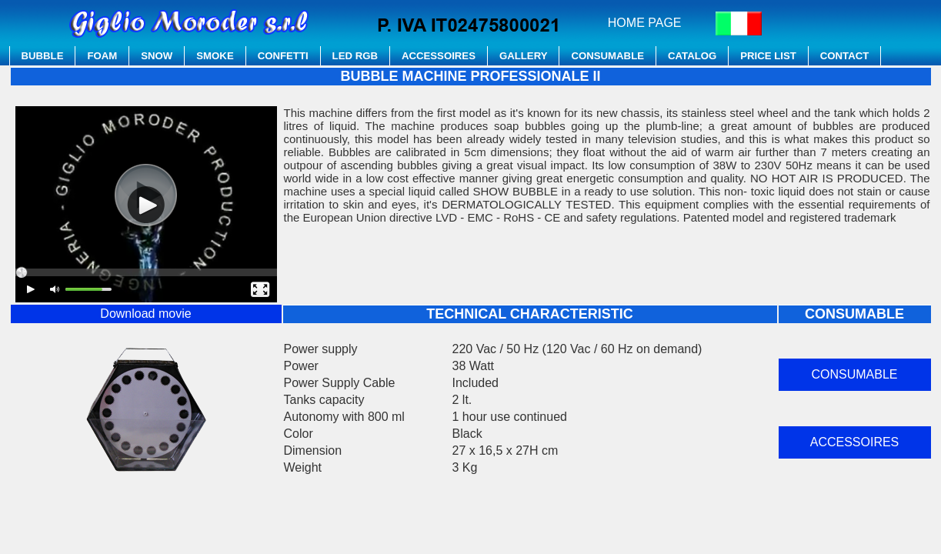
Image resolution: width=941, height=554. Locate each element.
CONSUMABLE (607, 56)
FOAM (102, 56)
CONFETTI (283, 56)
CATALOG (692, 56)
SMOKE (214, 56)
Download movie (145, 313)
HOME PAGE (645, 22)
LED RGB (355, 56)
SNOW (156, 56)
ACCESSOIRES (439, 56)
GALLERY (523, 56)
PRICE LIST (768, 56)
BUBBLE (43, 56)
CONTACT (844, 56)
